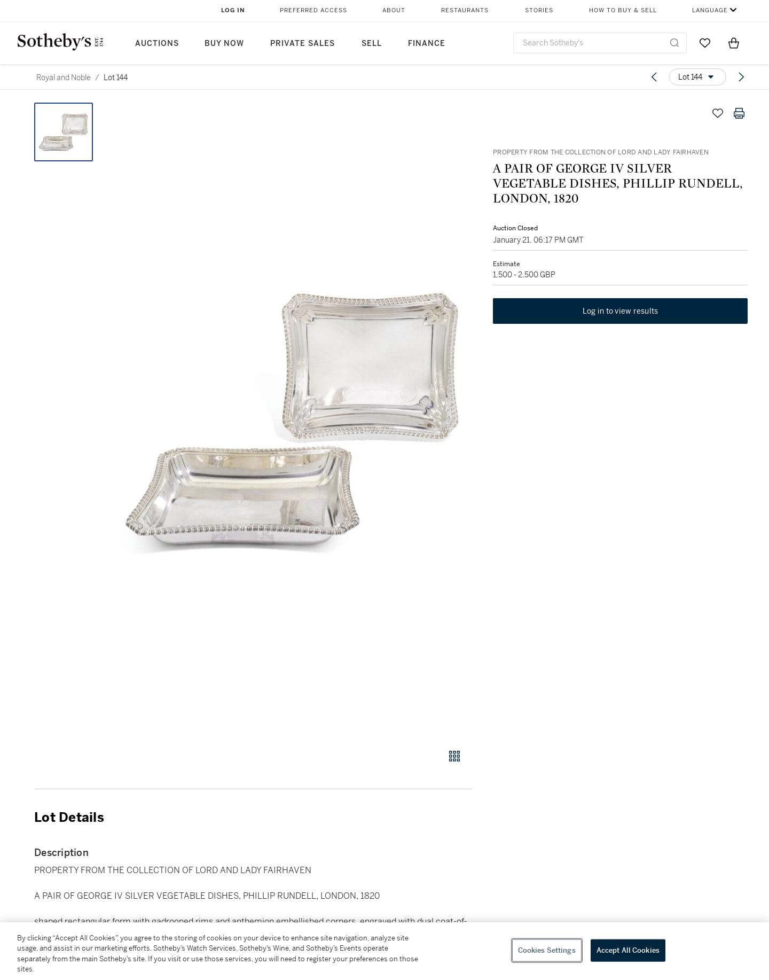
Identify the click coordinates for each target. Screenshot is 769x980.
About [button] (393, 10)
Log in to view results (620, 311)
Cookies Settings (547, 950)
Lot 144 (116, 77)
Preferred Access (313, 10)
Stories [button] (539, 10)
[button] (294, 420)
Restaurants (465, 10)
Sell (372, 43)
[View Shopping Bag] (733, 42)
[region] (384, 951)
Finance (426, 43)
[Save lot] (717, 113)
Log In (233, 10)
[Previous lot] (654, 76)
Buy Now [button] (224, 43)
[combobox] (600, 43)
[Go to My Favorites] (705, 42)
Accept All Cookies (628, 950)
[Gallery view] (454, 756)
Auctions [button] (157, 43)
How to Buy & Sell (623, 10)
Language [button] (710, 10)
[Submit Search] (674, 42)
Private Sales (302, 43)
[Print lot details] (739, 113)
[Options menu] (697, 76)
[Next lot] (741, 76)
